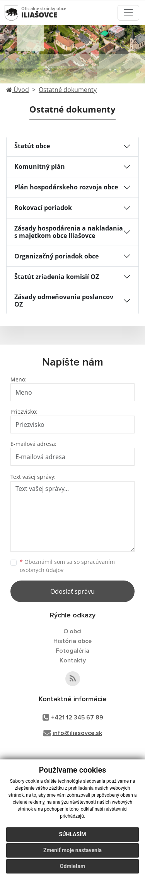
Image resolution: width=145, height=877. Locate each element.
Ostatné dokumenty (68, 89)
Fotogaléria (72, 651)
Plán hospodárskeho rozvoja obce (66, 187)
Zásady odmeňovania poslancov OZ (63, 301)
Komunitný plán (39, 166)
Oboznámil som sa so (67, 566)
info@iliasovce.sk (77, 733)
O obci (72, 631)
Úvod (17, 89)
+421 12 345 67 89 (77, 717)
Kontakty (73, 660)
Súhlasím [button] (72, 834)
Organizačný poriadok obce (56, 256)
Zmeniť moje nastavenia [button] (72, 850)
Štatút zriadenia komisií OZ (56, 276)
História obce (72, 641)
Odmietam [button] (72, 866)
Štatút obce (32, 146)
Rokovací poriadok (43, 207)
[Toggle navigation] (128, 13)
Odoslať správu (72, 591)
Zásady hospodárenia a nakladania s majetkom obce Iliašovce (68, 232)
